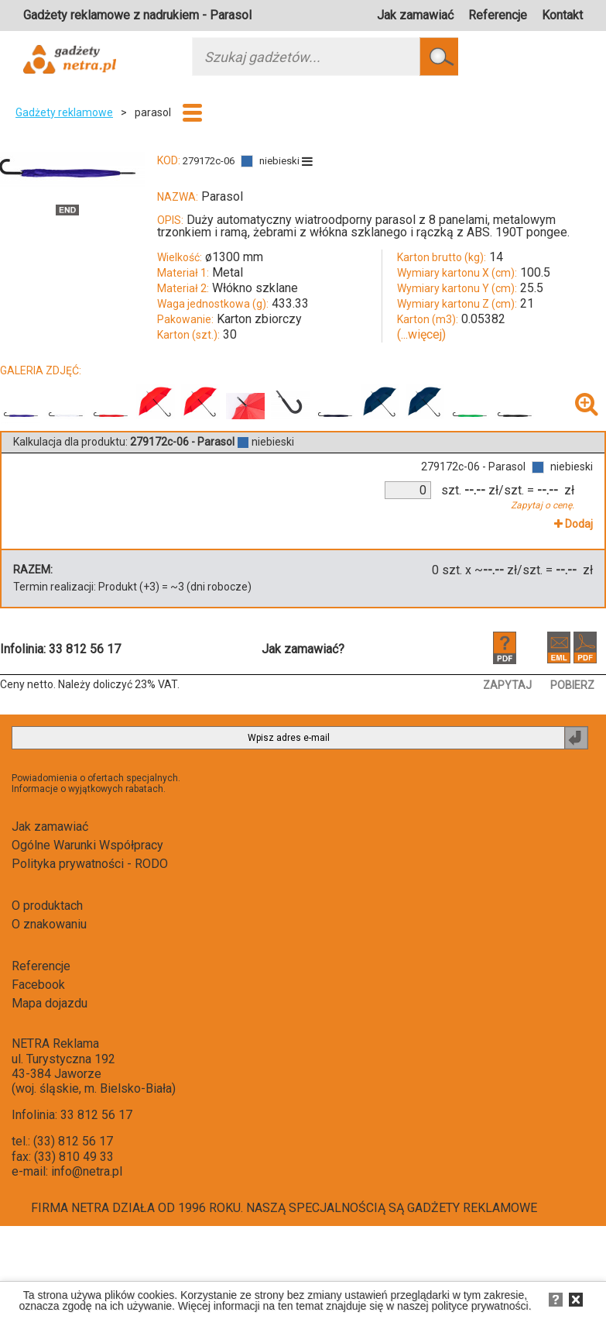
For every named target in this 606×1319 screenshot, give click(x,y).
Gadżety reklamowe (64, 112)
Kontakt (562, 15)
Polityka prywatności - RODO (90, 863)
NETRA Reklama (55, 1043)
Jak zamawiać (415, 15)
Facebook (38, 984)
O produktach (47, 905)
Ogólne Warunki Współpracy (87, 845)
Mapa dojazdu (49, 1003)
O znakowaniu (49, 924)
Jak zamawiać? (303, 649)
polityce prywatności (479, 1306)
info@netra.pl (86, 1171)
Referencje (497, 15)
